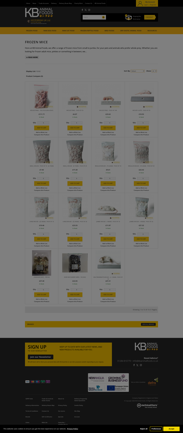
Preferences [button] (156, 429)
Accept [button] (171, 429)
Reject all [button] (143, 429)
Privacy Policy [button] (72, 429)
